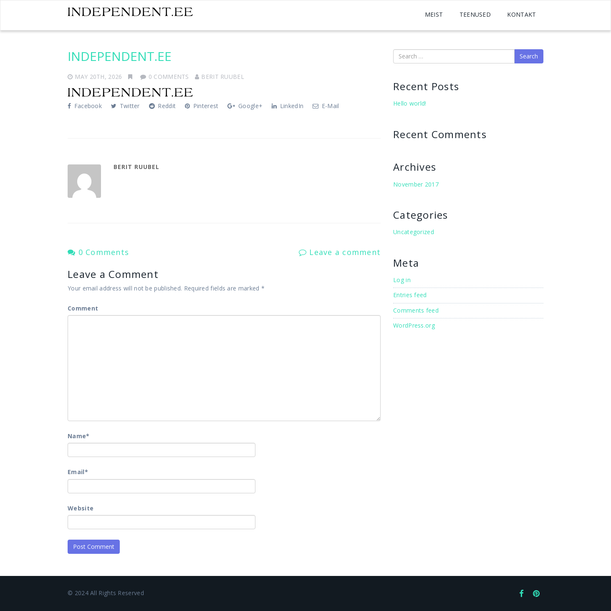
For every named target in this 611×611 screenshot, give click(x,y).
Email (78, 472)
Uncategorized (413, 232)
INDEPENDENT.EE (120, 56)
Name (79, 436)
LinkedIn (287, 106)
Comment (83, 308)
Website (80, 508)
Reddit (162, 106)
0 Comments (98, 252)
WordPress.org (414, 325)
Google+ (245, 106)
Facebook (85, 106)
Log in (402, 280)
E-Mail (326, 106)
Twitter (125, 106)
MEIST (434, 14)
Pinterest (201, 106)
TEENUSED (475, 14)
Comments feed (416, 310)
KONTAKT (521, 14)
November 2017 (416, 184)
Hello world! (410, 103)
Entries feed (410, 295)
